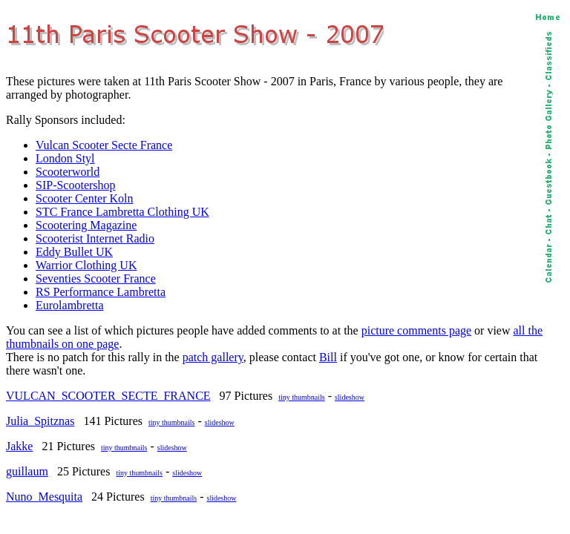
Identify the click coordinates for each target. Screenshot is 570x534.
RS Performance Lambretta (101, 292)
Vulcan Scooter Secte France (104, 145)
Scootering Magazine (86, 225)
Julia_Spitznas (40, 421)
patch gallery (213, 357)
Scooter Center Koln (85, 198)
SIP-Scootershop (76, 185)
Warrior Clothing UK (86, 265)
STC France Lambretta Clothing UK (122, 211)
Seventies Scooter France (96, 278)
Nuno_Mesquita (44, 496)
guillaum (27, 471)
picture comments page (416, 330)
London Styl (65, 158)
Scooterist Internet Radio (95, 238)
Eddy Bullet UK (74, 251)
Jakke (19, 446)
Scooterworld (67, 171)
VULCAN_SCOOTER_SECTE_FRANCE (108, 395)
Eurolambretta (70, 305)
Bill (328, 357)
